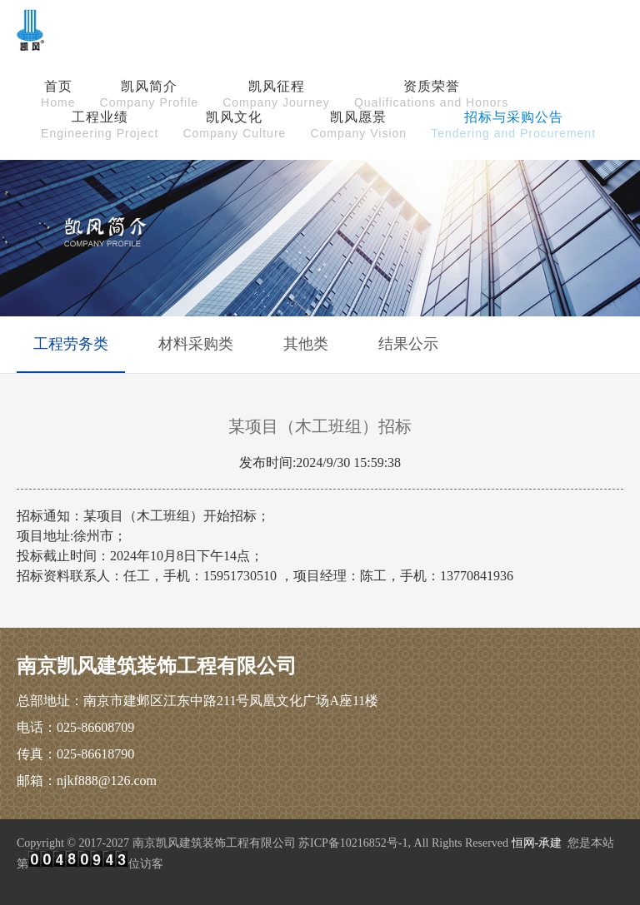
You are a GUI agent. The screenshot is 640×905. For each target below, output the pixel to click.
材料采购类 (195, 344)
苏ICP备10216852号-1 (353, 843)
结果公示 (408, 344)
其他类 (305, 344)
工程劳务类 (70, 344)
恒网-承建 (537, 843)
